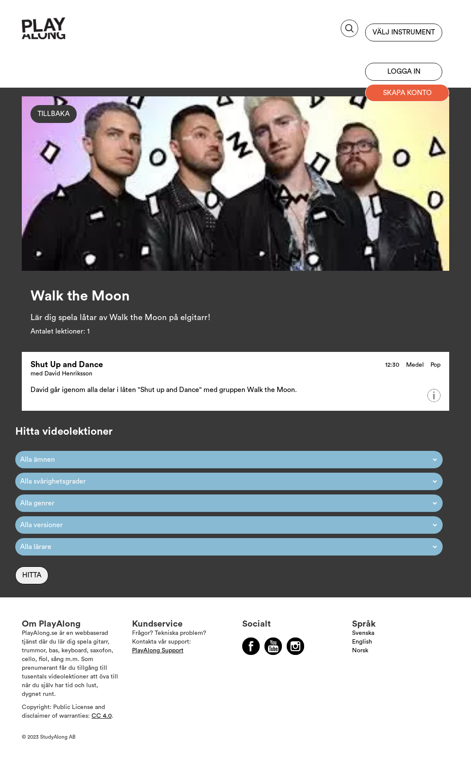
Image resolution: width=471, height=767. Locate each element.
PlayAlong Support (157, 651)
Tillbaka (53, 113)
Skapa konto (407, 92)
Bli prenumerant (403, 50)
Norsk (360, 651)
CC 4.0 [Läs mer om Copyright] (101, 716)
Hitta (31, 575)
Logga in (403, 71)
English (362, 642)
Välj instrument (404, 32)
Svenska (363, 633)
